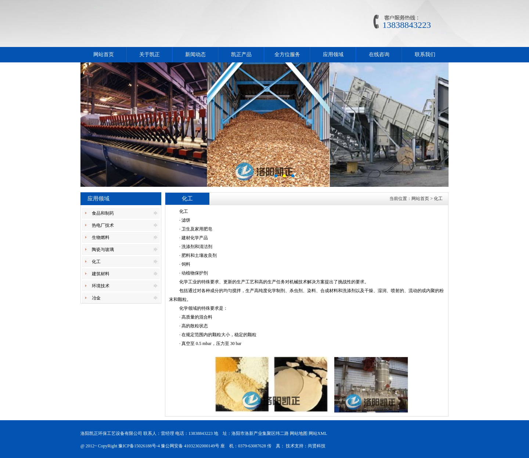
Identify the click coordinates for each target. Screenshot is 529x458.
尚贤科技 (316, 445)
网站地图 (298, 433)
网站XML (318, 433)
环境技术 (100, 285)
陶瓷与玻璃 (103, 249)
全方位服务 (287, 54)
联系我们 (425, 54)
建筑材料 (100, 273)
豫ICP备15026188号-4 (139, 445)
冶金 (96, 298)
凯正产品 (241, 54)
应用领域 (333, 54)
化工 (96, 261)
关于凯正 (149, 54)
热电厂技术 (103, 225)
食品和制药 (103, 213)
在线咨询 (379, 54)
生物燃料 (100, 237)
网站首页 (103, 54)
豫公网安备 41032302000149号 (190, 445)
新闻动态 (195, 54)
